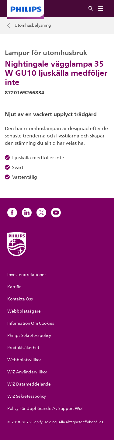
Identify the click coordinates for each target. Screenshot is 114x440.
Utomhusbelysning (33, 25)
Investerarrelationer (26, 274)
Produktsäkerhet (23, 347)
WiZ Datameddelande (29, 384)
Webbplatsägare (24, 311)
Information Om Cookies (30, 323)
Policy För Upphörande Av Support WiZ (45, 408)
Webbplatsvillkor (24, 359)
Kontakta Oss (20, 299)
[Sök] (91, 8)
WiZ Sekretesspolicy (26, 396)
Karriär (14, 286)
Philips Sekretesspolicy (29, 335)
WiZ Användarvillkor (27, 372)
